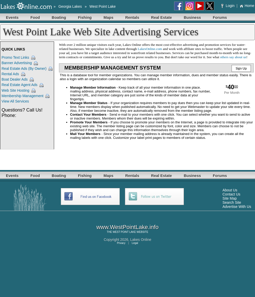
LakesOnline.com (150, 49)
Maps (108, 17)
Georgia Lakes (70, 6)
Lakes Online (140, 239)
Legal (135, 243)
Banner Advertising (17, 63)
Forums (220, 17)
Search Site (232, 202)
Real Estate (161, 17)
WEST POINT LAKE (124, 232)
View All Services (15, 101)
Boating (59, 17)
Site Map (230, 198)
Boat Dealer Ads (15, 79)
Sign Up (241, 68)
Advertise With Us (237, 207)
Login (228, 6)
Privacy (121, 243)
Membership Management (23, 96)
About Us (230, 190)
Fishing (85, 17)
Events (12, 17)
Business (192, 17)
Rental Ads (10, 74)
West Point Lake (102, 6)
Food (35, 17)
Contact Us (231, 194)
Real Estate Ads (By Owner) (24, 68)
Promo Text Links (15, 57)
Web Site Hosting (15, 90)
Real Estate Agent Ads (19, 85)
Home (247, 6)
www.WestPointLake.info (127, 227)
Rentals (132, 17)
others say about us (233, 57)
